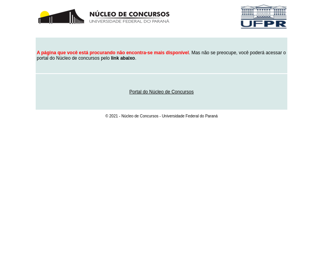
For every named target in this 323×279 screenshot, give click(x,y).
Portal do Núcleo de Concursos (161, 92)
